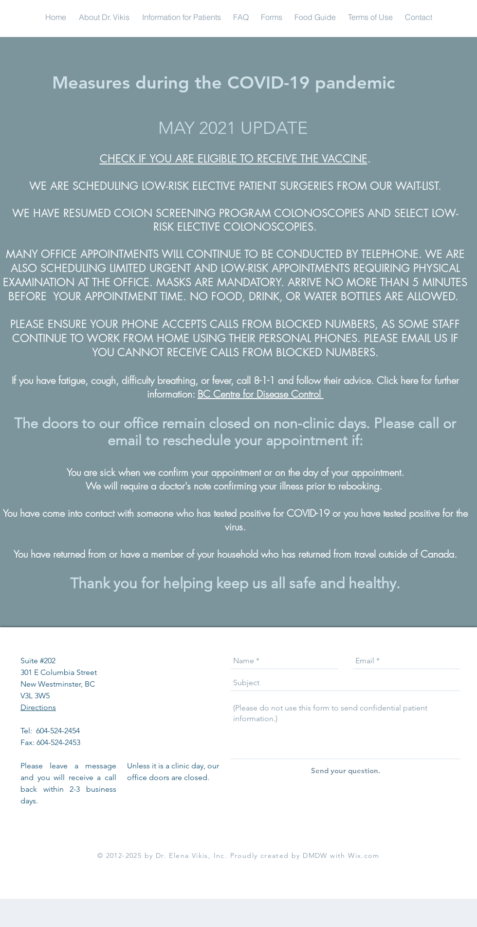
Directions (38, 707)
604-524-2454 (59, 730)
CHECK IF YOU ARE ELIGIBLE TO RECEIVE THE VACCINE (233, 158)
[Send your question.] (345, 770)
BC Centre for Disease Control (261, 393)
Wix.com (363, 855)
